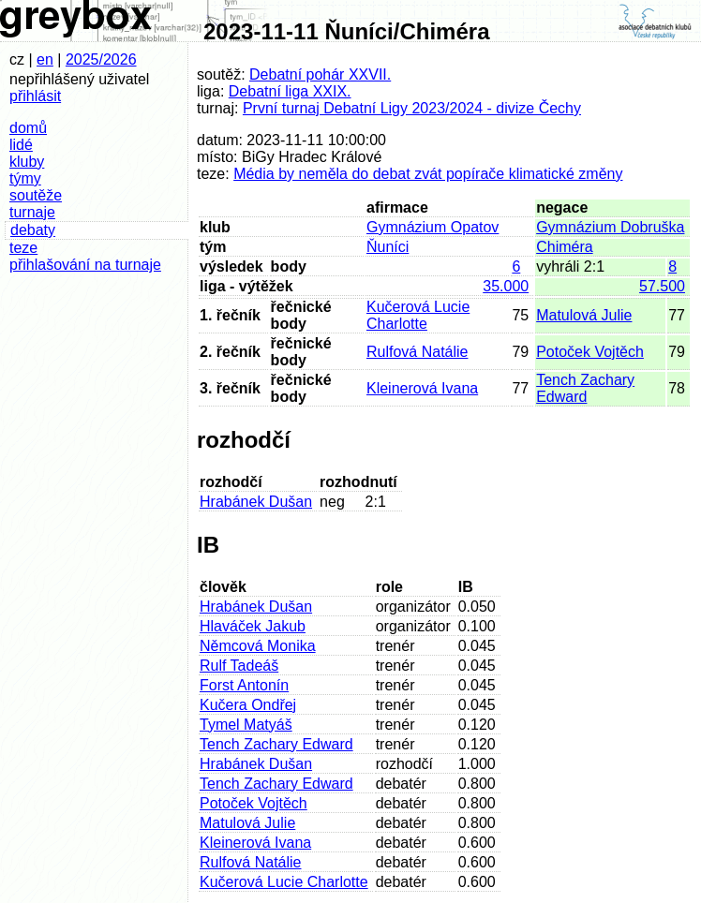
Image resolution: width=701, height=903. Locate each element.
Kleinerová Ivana (422, 388)
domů (28, 128)
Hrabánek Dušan (256, 502)
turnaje (32, 212)
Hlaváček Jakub (253, 626)
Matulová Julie (584, 315)
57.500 (662, 286)
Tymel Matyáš (246, 725)
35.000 (506, 286)
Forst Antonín (244, 685)
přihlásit (35, 96)
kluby (26, 162)
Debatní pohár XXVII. (320, 74)
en (45, 59)
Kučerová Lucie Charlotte (418, 315)
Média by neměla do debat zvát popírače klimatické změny (427, 174)
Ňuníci (387, 247)
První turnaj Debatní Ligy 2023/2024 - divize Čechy (412, 108)
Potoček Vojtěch (590, 352)
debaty (32, 230)
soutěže (35, 195)
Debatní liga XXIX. (290, 91)
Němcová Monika (258, 646)
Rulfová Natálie (417, 352)
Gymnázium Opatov (432, 227)
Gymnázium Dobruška (610, 227)
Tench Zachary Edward (585, 388)
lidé (21, 145)
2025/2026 (101, 59)
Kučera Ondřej (248, 705)
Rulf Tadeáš (239, 666)
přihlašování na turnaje (85, 265)
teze (23, 248)
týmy (25, 178)
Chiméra (564, 247)
